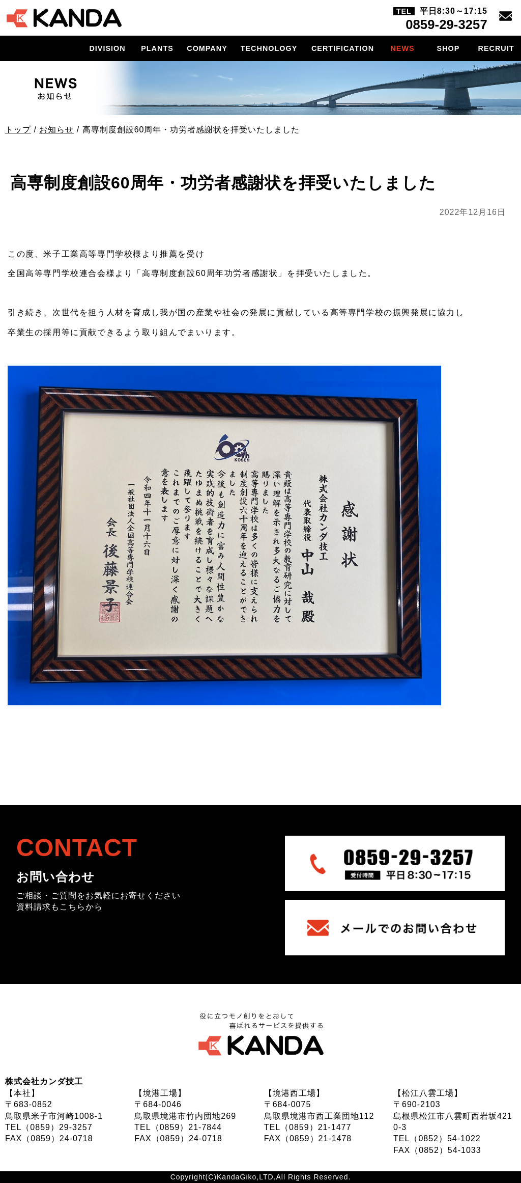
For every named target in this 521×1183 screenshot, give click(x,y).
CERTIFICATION (342, 48)
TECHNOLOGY (269, 48)
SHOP (448, 48)
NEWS (402, 48)
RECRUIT (496, 48)
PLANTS (157, 48)
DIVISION (107, 48)
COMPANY (207, 48)
